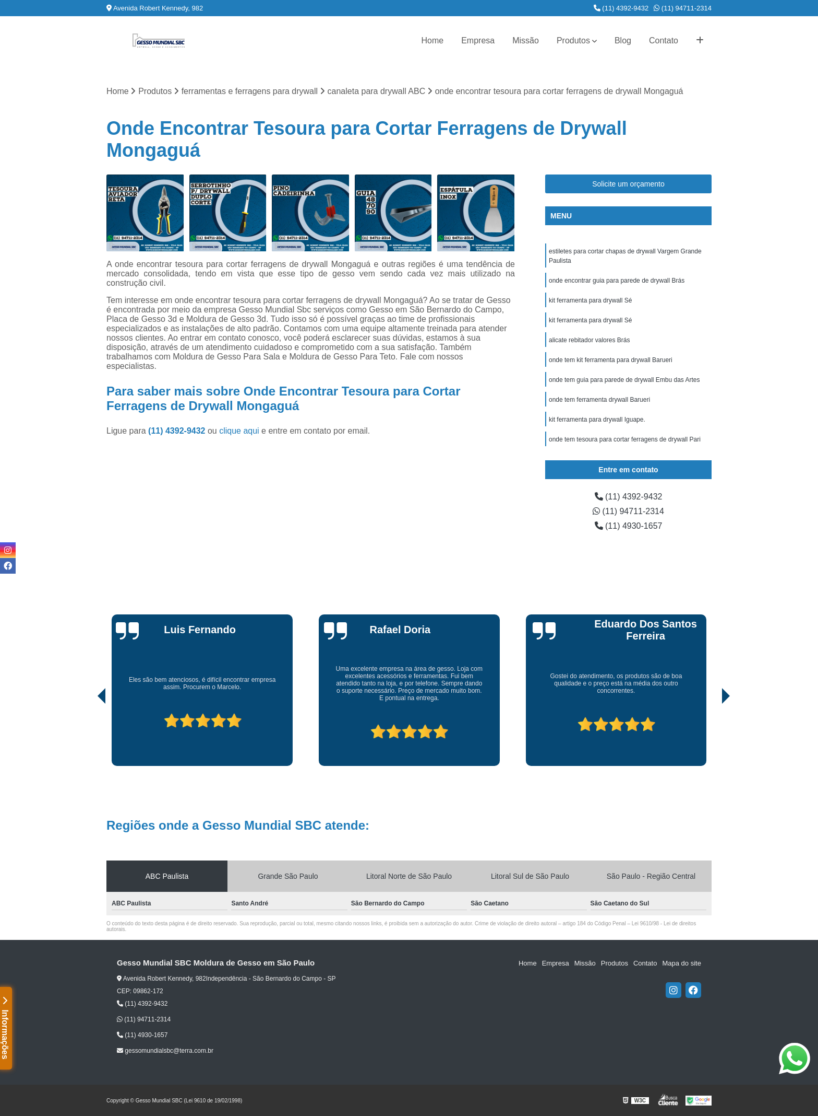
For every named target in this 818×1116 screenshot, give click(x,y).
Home (432, 40)
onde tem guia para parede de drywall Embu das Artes (624, 379)
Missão (525, 40)
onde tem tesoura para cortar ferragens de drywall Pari (625, 439)
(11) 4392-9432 (621, 8)
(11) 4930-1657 (629, 525)
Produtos (573, 40)
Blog (623, 40)
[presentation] (87, 736)
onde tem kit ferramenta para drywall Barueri (610, 360)
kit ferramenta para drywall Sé (590, 300)
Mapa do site (681, 963)
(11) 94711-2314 (683, 8)
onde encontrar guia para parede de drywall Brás (616, 280)
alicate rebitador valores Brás (589, 340)
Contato (663, 40)
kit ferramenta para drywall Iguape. (597, 419)
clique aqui (239, 430)
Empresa (478, 40)
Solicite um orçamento (628, 184)
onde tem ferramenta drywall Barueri (599, 399)
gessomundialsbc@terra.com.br (165, 1050)
